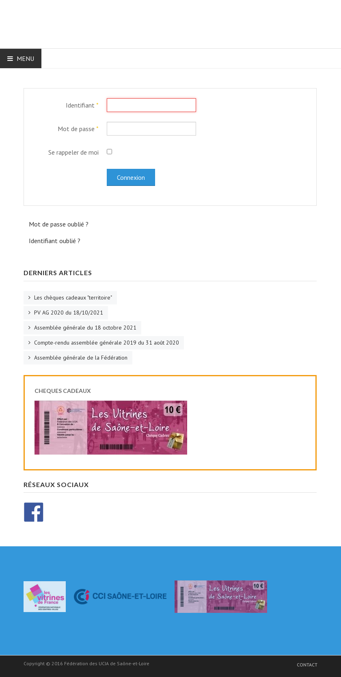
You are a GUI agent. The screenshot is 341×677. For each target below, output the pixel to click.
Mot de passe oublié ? (58, 224)
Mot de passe (78, 129)
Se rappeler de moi (73, 152)
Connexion (131, 177)
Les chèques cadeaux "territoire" (72, 297)
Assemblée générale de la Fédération (79, 357)
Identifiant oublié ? (54, 241)
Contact (307, 665)
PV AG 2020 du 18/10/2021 (67, 312)
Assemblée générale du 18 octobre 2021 (84, 327)
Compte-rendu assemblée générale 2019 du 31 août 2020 (105, 342)
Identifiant (82, 105)
